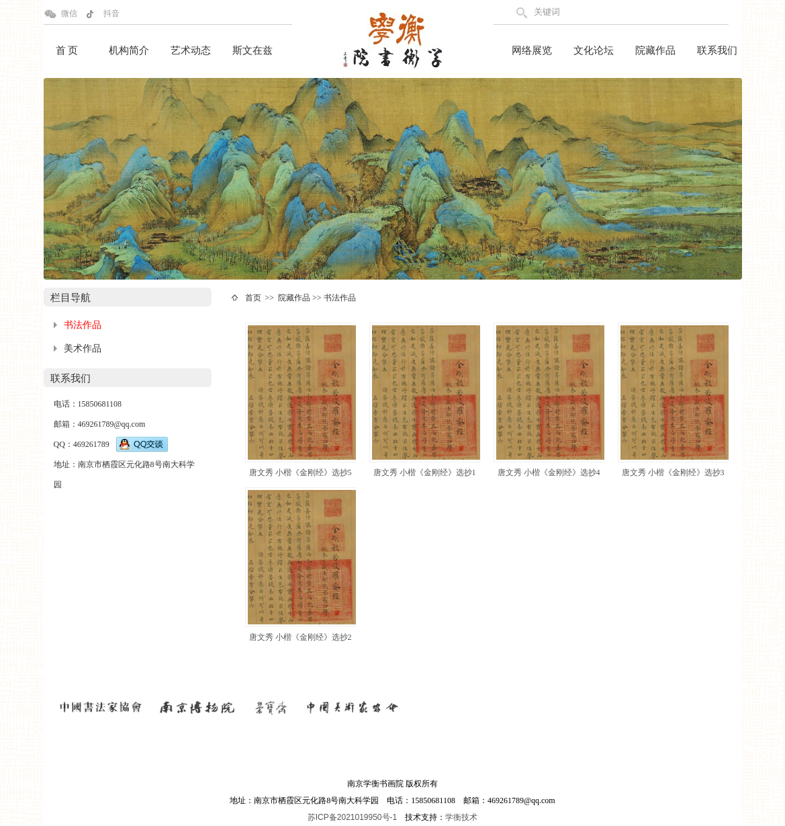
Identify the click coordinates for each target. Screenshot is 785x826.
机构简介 (129, 50)
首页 (253, 297)
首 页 (67, 50)
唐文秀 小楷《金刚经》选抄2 (300, 637)
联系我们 (717, 50)
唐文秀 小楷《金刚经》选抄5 (300, 472)
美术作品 (82, 348)
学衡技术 (461, 817)
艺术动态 (191, 50)
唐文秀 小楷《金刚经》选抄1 (424, 472)
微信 (69, 13)
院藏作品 (655, 50)
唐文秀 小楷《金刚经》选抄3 (673, 472)
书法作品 (82, 325)
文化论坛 (593, 50)
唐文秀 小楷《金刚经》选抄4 (549, 472)
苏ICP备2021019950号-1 (352, 817)
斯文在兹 (252, 50)
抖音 (111, 13)
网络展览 (532, 50)
